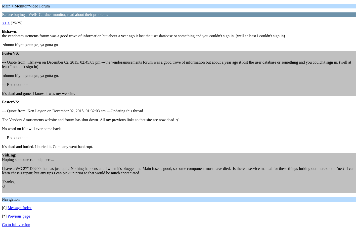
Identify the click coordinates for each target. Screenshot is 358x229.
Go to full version (16, 225)
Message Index (20, 208)
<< (4, 23)
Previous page (19, 216)
